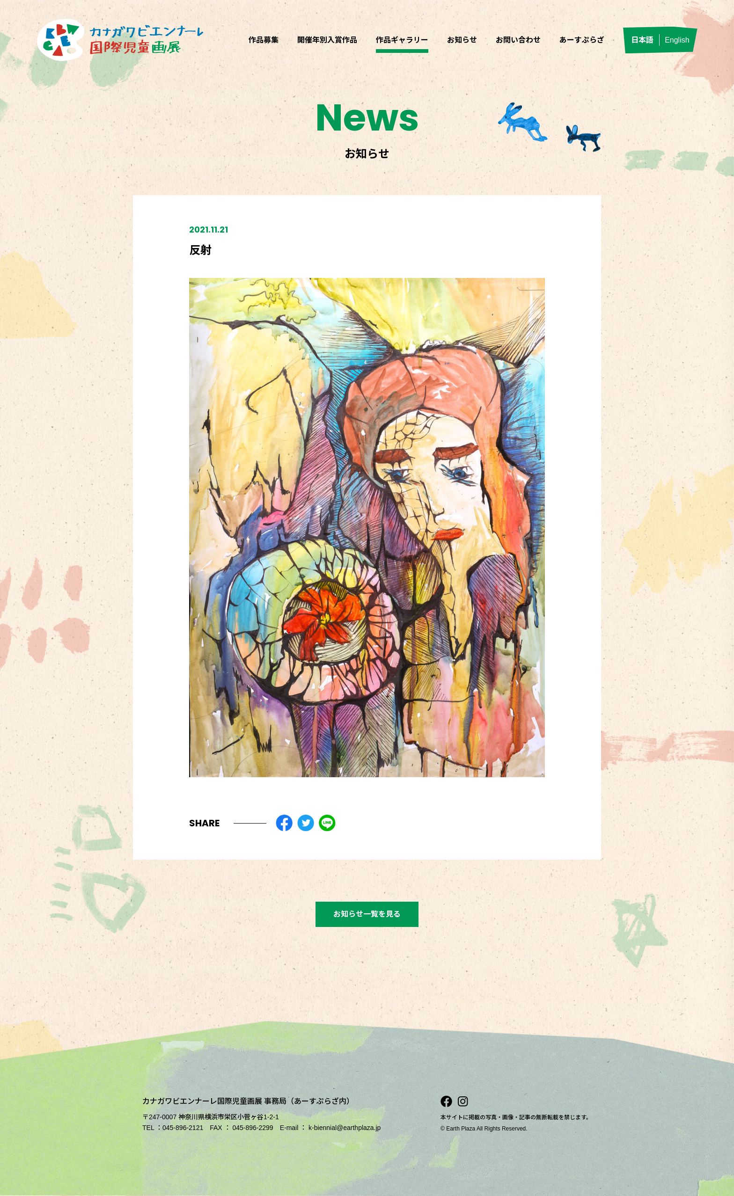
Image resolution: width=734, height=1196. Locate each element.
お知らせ (462, 40)
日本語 (642, 40)
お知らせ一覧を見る (367, 914)
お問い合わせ (518, 40)
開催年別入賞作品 (327, 40)
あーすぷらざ (581, 40)
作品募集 (264, 40)
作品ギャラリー (402, 40)
